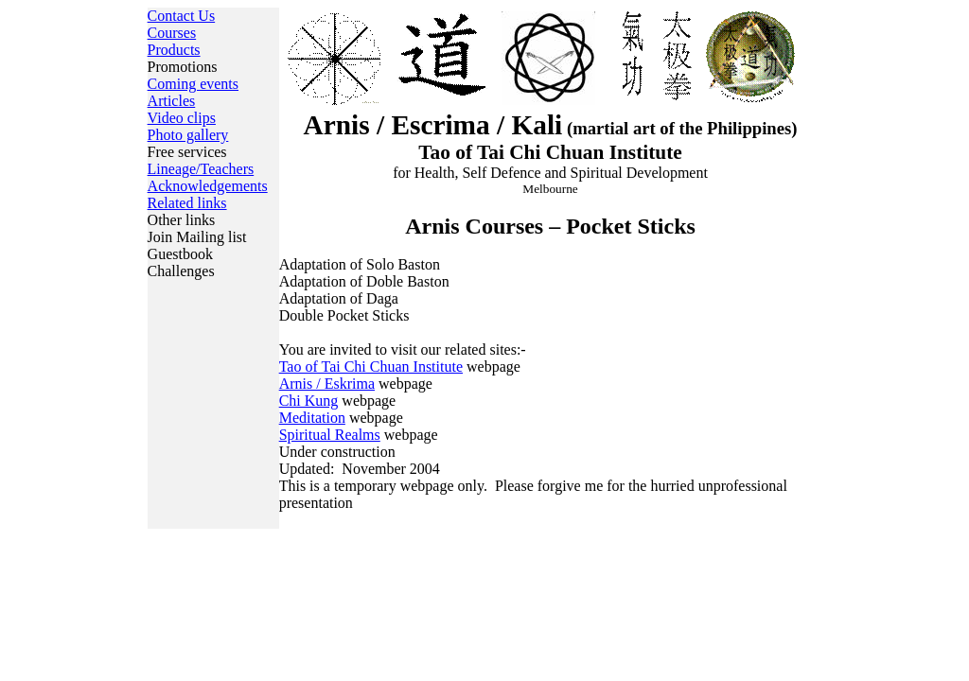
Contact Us (182, 16)
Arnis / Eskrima (327, 383)
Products (174, 50)
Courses (172, 33)
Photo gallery (188, 135)
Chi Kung (309, 401)
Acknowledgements (208, 186)
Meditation (312, 418)
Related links (187, 203)
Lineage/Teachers (201, 169)
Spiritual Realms (329, 435)
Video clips (182, 118)
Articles (172, 101)
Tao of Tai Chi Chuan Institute (371, 366)
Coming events (193, 84)
